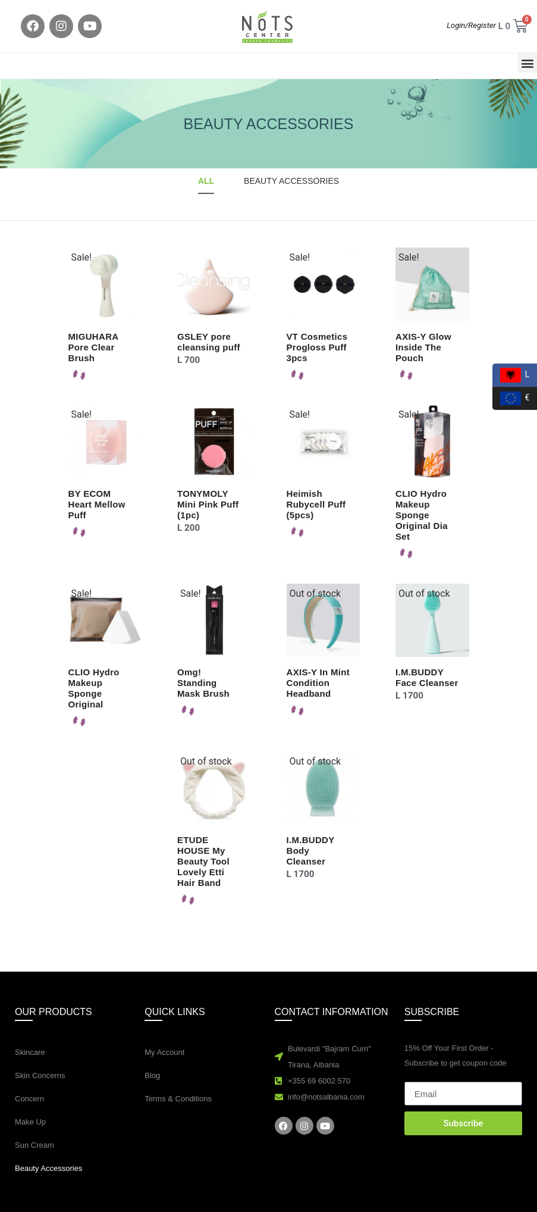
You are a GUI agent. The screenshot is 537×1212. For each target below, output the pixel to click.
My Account (164, 1052)
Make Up (30, 1121)
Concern (29, 1098)
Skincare (30, 1052)
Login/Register (471, 25)
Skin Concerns (40, 1075)
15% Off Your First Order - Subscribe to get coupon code (455, 1055)
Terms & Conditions (178, 1098)
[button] (527, 63)
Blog (152, 1075)
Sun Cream (34, 1145)
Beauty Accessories (48, 1168)
